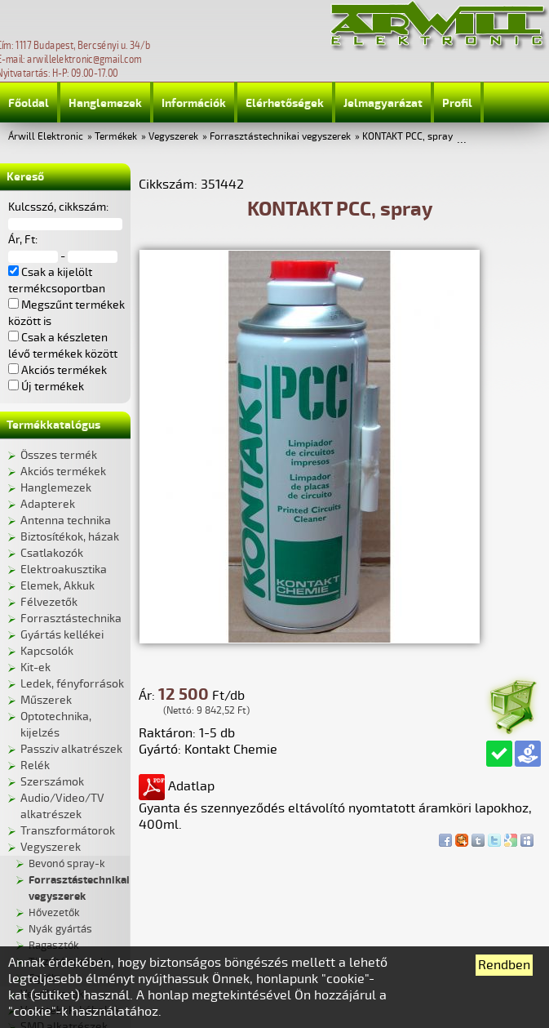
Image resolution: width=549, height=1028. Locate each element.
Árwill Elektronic (45, 137)
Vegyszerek (173, 137)
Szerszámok (52, 782)
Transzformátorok (67, 831)
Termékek (116, 137)
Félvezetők (48, 602)
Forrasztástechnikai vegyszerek (280, 137)
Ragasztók (54, 945)
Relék (35, 765)
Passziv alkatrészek (71, 749)
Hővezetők (54, 912)
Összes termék (58, 455)
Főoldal (28, 103)
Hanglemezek (105, 103)
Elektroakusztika (63, 569)
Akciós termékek (63, 471)
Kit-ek (35, 667)
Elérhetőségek (285, 103)
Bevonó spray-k (67, 863)
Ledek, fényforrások (72, 684)
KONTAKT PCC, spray (407, 137)
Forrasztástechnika (71, 618)
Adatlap (177, 786)
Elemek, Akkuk (57, 586)
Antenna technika (65, 520)
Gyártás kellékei (62, 635)
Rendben (504, 965)
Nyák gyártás (60, 929)
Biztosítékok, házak (69, 537)
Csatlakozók (51, 553)
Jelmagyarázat (383, 103)
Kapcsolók (46, 651)
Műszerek (46, 700)
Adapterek (47, 504)
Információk (194, 103)
